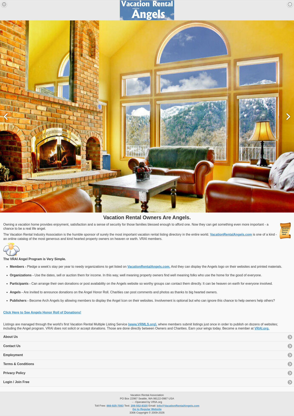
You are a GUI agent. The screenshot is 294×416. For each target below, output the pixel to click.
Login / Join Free (16, 382)
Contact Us (11, 346)
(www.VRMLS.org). (142, 324)
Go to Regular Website (147, 409)
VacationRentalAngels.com (231, 234)
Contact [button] (290, 4)
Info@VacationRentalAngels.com (178, 405)
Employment (13, 355)
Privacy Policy (14, 373)
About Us (10, 336)
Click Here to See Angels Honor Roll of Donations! (42, 312)
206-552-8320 (139, 405)
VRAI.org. (261, 328)
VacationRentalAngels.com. (148, 266)
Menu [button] (4, 4)
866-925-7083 (115, 405)
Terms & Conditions (18, 364)
